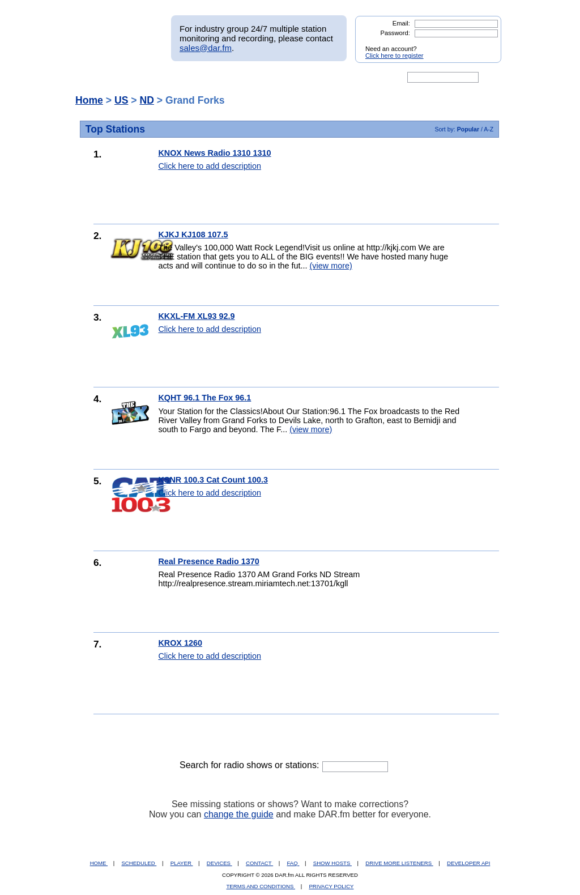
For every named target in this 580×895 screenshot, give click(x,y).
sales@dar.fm (206, 48)
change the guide (239, 814)
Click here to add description (209, 166)
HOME (99, 863)
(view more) (331, 265)
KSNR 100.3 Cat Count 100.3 (213, 479)
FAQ (293, 863)
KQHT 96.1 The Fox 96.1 (204, 397)
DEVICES (219, 863)
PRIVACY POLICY (331, 886)
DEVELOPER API (468, 863)
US (121, 100)
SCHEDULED (138, 863)
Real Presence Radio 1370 (208, 561)
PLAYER (181, 863)
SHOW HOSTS (332, 863)
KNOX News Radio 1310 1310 (214, 152)
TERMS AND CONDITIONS (261, 886)
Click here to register (394, 55)
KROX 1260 (180, 642)
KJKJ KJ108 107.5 (193, 234)
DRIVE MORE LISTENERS (399, 863)
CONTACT (259, 863)
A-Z (488, 129)
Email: (401, 23)
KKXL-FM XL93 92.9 (196, 316)
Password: (395, 32)
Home (89, 100)
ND (146, 100)
